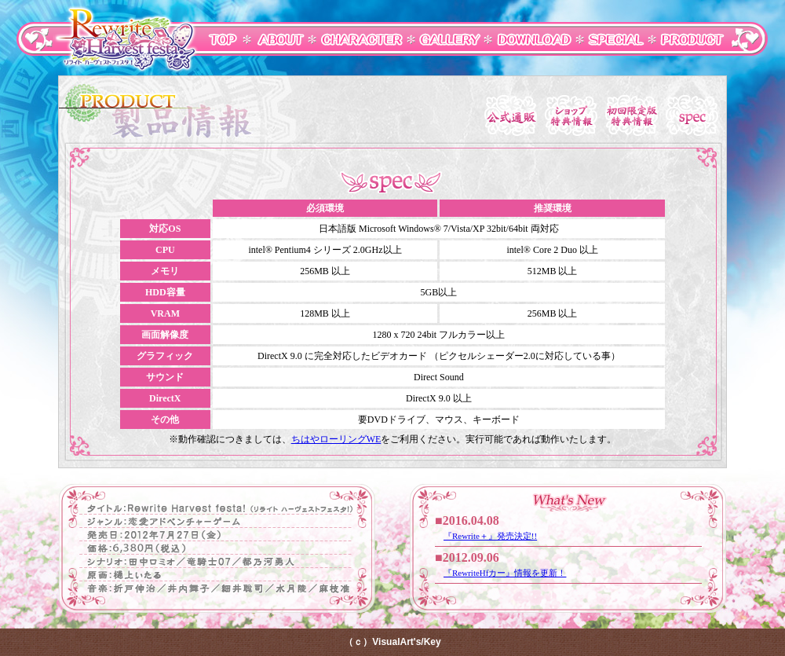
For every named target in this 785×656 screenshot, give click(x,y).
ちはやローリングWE (336, 439)
